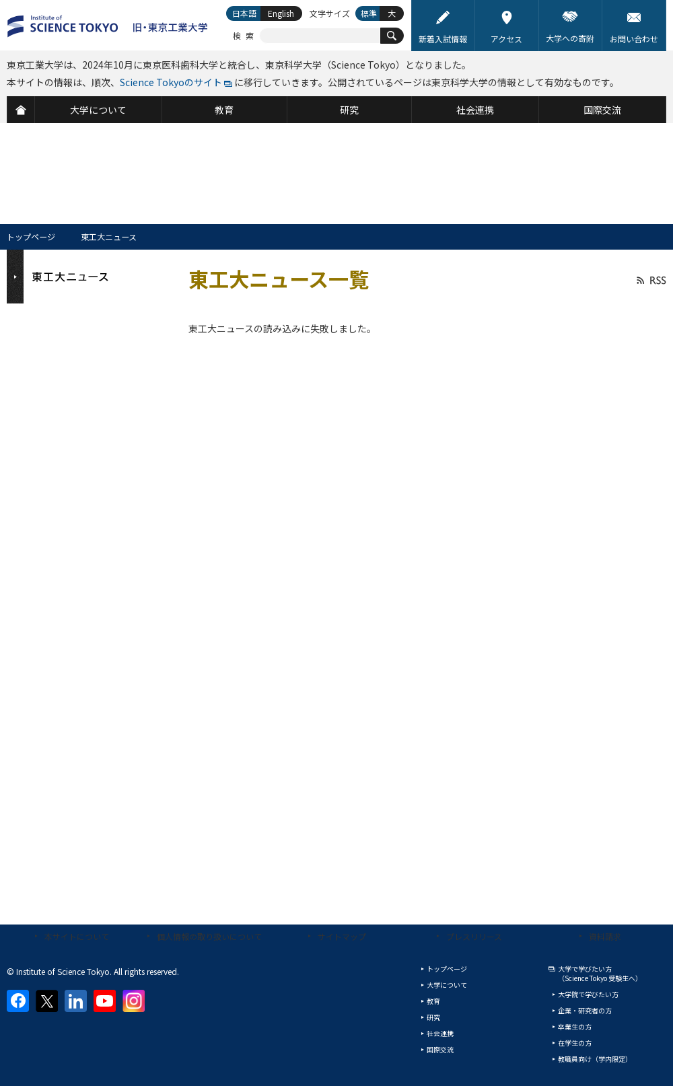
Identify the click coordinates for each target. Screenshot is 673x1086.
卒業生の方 (575, 1026)
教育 (433, 1001)
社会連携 (440, 1033)
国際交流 (440, 1049)
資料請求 (605, 936)
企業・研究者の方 (585, 1010)
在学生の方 (575, 1043)
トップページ (31, 236)
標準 (369, 13)
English (281, 13)
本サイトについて (76, 936)
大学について (447, 985)
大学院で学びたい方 (588, 994)
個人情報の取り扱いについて (209, 936)
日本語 (244, 13)
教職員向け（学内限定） (595, 1059)
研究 (433, 1017)
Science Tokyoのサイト (171, 82)
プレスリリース (474, 936)
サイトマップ (342, 936)
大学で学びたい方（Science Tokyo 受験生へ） (600, 973)
